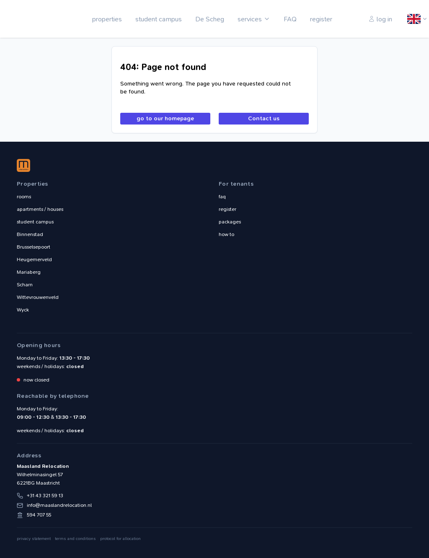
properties (107, 19)
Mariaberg (29, 272)
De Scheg (209, 19)
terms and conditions (75, 538)
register (321, 19)
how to (226, 234)
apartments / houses (40, 209)
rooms (24, 197)
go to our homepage (165, 118)
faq (222, 197)
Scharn (25, 285)
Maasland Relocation (35, 19)
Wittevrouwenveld (38, 297)
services (250, 19)
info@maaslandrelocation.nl (59, 505)
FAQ (290, 19)
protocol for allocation (120, 538)
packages (230, 222)
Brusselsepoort (33, 247)
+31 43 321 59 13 (45, 495)
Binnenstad (30, 234)
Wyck (23, 310)
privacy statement (34, 538)
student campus (158, 19)
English (414, 19)
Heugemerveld (34, 259)
